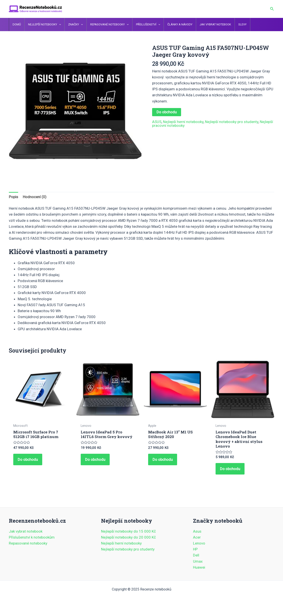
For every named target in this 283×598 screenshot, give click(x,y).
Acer (197, 537)
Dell (196, 555)
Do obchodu (167, 112)
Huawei (199, 567)
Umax (198, 561)
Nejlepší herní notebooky (183, 122)
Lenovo (199, 543)
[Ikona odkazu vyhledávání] (272, 9)
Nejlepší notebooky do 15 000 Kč (128, 531)
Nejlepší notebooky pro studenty (231, 122)
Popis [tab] (13, 197)
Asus (197, 531)
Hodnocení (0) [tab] (34, 197)
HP (195, 549)
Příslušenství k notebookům (32, 537)
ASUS (156, 122)
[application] (57, 24)
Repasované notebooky (28, 543)
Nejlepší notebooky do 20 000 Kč (128, 537)
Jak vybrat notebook (25, 531)
